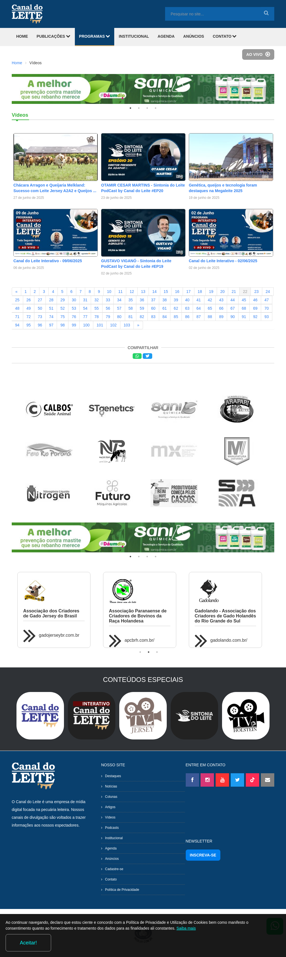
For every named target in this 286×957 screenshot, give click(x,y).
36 (142, 300)
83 (153, 316)
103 (127, 325)
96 (40, 325)
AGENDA (166, 36)
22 (245, 291)
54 (85, 308)
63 (187, 308)
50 (40, 308)
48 (17, 308)
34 (119, 300)
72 (29, 316)
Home (17, 63)
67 (232, 308)
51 (51, 308)
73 (40, 316)
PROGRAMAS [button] (94, 36)
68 (244, 308)
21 (234, 291)
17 (188, 291)
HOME (22, 36)
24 (268, 291)
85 (176, 316)
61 (165, 308)
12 (132, 291)
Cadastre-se (114, 869)
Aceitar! (257, 943)
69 (255, 308)
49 (29, 308)
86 (187, 316)
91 (244, 316)
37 (153, 300)
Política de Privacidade (122, 890)
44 (232, 300)
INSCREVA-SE (203, 855)
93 (266, 316)
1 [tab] (130, 108)
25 (17, 300)
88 (210, 316)
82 (142, 316)
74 (51, 316)
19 (211, 291)
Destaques (113, 776)
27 (40, 300)
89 (221, 316)
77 (85, 316)
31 (85, 300)
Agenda (110, 848)
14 (154, 291)
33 (108, 300)
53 (74, 308)
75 (62, 316)
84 (165, 316)
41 (198, 300)
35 (130, 300)
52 (62, 308)
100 (86, 325)
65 (210, 308)
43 (221, 300)
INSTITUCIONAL (134, 36)
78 (96, 316)
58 (130, 308)
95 (29, 325)
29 (62, 300)
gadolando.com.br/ (228, 640)
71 (17, 316)
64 (198, 308)
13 (143, 291)
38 (165, 300)
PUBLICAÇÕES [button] (53, 36)
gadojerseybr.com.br (59, 635)
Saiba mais (207, 944)
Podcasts (112, 828)
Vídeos (110, 817)
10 (109, 291)
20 (222, 291)
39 (176, 300)
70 (266, 308)
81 (130, 316)
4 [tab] (155, 108)
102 (113, 325)
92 (255, 316)
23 (256, 291)
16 (177, 291)
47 (266, 300)
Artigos (110, 807)
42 (210, 300)
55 (96, 308)
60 (153, 308)
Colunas (111, 797)
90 (232, 316)
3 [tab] (147, 108)
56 (108, 308)
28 (51, 300)
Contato (111, 879)
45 (244, 300)
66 (221, 308)
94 (17, 325)
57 (119, 308)
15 (166, 291)
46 (255, 300)
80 (119, 316)
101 (100, 325)
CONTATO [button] (225, 36)
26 (29, 300)
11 (120, 291)
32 (96, 300)
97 (51, 325)
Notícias (111, 786)
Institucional (114, 838)
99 (74, 325)
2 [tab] (139, 108)
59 (142, 308)
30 (74, 300)
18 (200, 291)
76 (74, 316)
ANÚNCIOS (193, 36)
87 (198, 316)
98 (62, 325)
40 (187, 300)
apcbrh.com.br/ (139, 640)
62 (176, 308)
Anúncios (112, 859)
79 (108, 316)
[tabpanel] (143, 89)
